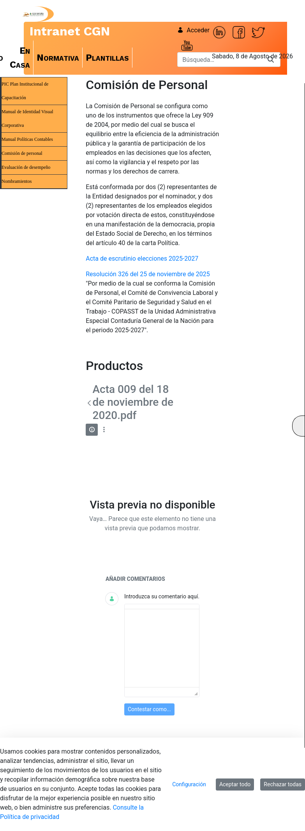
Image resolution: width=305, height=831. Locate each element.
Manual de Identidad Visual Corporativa (27, 118)
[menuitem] (20, 57)
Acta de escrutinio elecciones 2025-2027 (142, 258)
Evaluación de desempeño (26, 167)
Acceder (193, 30)
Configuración (189, 784)
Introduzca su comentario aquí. (161, 596)
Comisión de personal (22, 153)
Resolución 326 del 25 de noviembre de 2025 (148, 274)
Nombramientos (17, 181)
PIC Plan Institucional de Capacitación (25, 90)
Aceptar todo (234, 784)
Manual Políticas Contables (27, 139)
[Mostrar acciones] (104, 430)
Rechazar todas (282, 784)
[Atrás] (89, 403)
